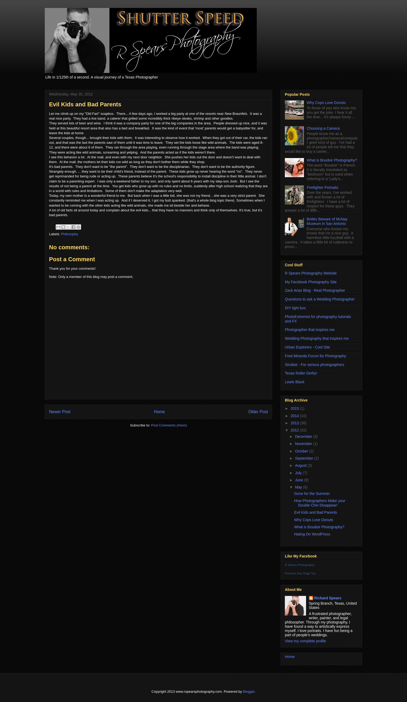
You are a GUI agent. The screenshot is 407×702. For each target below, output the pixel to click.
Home (159, 411)
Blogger (249, 692)
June (299, 480)
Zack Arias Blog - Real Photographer (315, 290)
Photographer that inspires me (310, 330)
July (299, 473)
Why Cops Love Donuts (326, 103)
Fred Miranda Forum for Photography (315, 356)
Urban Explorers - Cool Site (307, 347)
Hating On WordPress (312, 534)
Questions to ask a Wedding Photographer (320, 299)
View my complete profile (305, 641)
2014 (295, 416)
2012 (295, 430)
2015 (295, 408)
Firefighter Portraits (322, 187)
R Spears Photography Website (311, 273)
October (302, 451)
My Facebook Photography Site (311, 282)
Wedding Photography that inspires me (317, 338)
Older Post (258, 411)
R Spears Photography (299, 564)
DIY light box (295, 308)
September (304, 458)
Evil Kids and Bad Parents (315, 512)
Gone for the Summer (312, 493)
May (299, 487)
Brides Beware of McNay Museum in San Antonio (327, 221)
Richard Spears (328, 598)
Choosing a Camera (323, 128)
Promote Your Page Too (300, 573)
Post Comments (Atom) (169, 425)
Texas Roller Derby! (301, 373)
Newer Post (59, 411)
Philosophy (69, 234)
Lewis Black (294, 382)
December (304, 436)
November (304, 444)
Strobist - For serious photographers (314, 365)
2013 (295, 423)
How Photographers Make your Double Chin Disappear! (319, 503)
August (301, 465)
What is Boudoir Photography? (332, 160)
